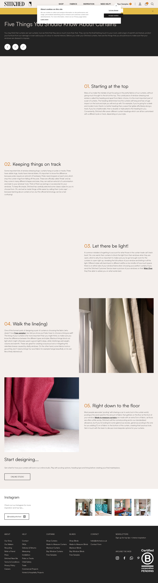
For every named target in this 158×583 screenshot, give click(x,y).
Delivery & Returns (29, 548)
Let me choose (107, 10)
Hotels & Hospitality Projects (33, 572)
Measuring (26, 551)
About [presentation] (7, 534)
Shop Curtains (51, 541)
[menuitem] (62, 4)
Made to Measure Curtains (56, 544)
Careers (7, 569)
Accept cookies (107, 15)
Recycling (8, 548)
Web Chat (148, 268)
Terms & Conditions (11, 562)
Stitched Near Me (11, 558)
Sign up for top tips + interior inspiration (131, 538)
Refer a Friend (9, 551)
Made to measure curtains (106, 417)
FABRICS (73, 4)
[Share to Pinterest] (15, 47)
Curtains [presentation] (50, 534)
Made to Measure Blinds (78, 544)
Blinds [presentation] (72, 534)
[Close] (153, 11)
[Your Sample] (124, 4)
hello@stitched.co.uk (99, 541)
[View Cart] (146, 3)
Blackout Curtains (53, 548)
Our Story (8, 541)
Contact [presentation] (95, 534)
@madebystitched (16, 516)
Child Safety (26, 562)
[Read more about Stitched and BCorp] (147, 563)
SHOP (61, 4)
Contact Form (96, 544)
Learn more (44, 19)
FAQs (24, 544)
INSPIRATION (88, 4)
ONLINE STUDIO (17, 477)
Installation (26, 555)
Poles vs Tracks (28, 558)
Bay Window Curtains (54, 551)
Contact (25, 541)
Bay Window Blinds (76, 551)
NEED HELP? (106, 4)
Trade (24, 565)
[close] (116, 5)
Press (6, 555)
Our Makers (8, 544)
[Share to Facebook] (7, 47)
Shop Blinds (74, 541)
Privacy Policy (9, 565)
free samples (19, 333)
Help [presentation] (24, 534)
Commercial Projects (30, 569)
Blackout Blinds (75, 548)
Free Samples (51, 555)
